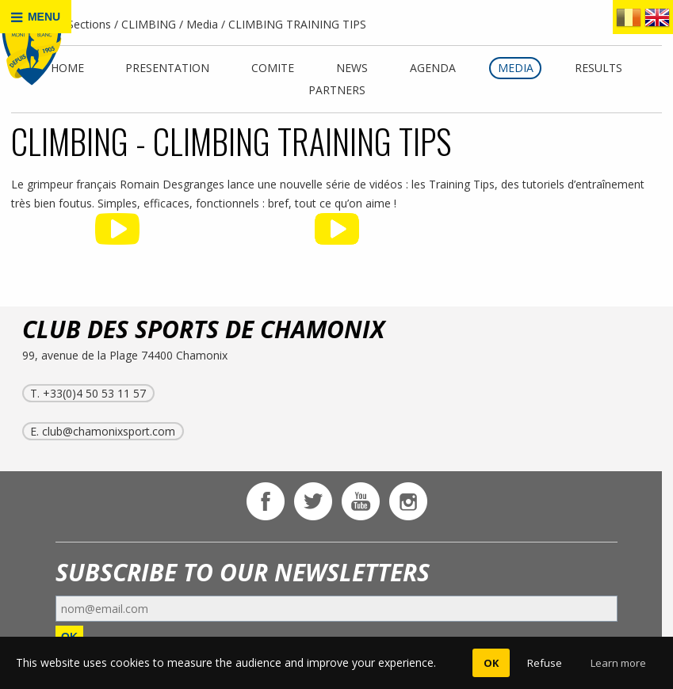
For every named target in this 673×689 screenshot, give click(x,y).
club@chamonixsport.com (108, 431)
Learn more (618, 663)
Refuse (544, 663)
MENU (35, 17)
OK (491, 663)
